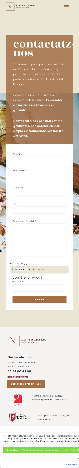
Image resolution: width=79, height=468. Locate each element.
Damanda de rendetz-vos (26, 384)
